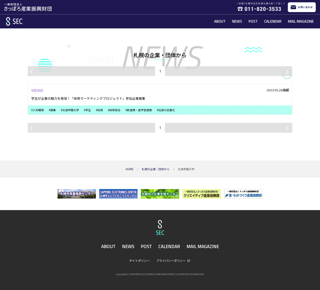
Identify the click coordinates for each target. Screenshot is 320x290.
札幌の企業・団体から (156, 169)
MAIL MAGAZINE (301, 21)
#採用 (99, 110)
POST (253, 21)
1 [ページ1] (160, 71)
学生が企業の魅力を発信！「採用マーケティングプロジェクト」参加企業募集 (88, 98)
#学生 (87, 110)
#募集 (52, 110)
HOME (130, 169)
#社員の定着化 (166, 110)
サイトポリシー (139, 260)
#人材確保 (37, 110)
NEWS (237, 21)
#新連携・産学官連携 (138, 110)
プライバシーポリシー (171, 260)
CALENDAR (272, 21)
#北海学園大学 (70, 110)
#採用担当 (114, 110)
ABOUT (220, 21)
